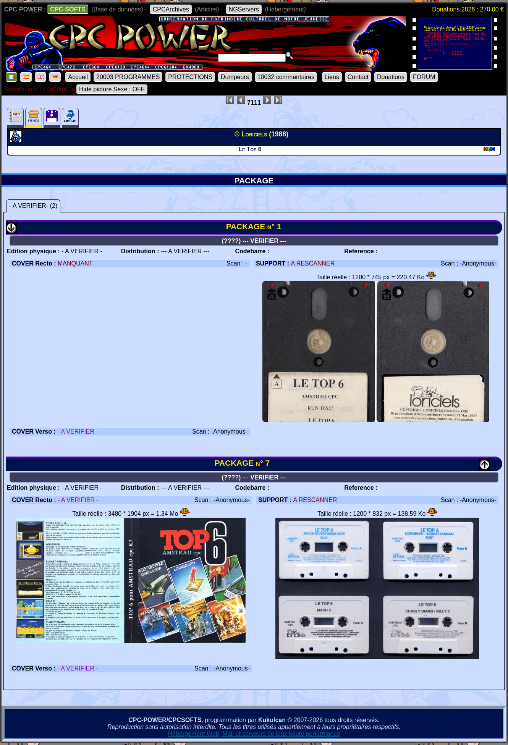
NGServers (244, 9)
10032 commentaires (285, 77)
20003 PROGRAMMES (128, 77)
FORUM (424, 77)
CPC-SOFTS (67, 9)
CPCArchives (171, 9)
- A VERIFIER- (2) (33, 205)
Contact (358, 77)
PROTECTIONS (190, 77)
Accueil (78, 77)
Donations (390, 77)
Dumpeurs (235, 77)
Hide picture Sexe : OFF (112, 89)
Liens (332, 77)
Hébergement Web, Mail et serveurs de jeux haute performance (254, 733)
